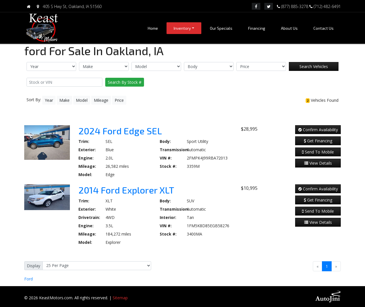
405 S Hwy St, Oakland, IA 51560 (68, 6)
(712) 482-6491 (325, 6)
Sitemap (120, 297)
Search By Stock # (124, 82)
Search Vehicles (313, 66)
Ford (28, 279)
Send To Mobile (318, 152)
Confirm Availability (318, 129)
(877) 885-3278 (293, 6)
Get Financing (318, 140)
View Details (318, 163)
